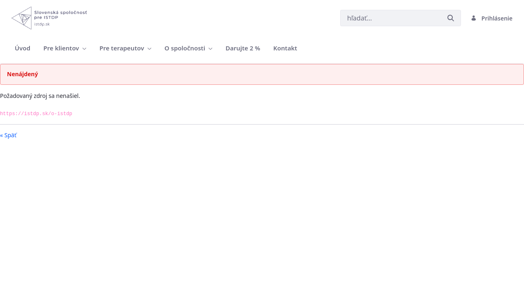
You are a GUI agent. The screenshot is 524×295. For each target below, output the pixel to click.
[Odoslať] (450, 18)
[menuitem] (22, 48)
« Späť (8, 135)
